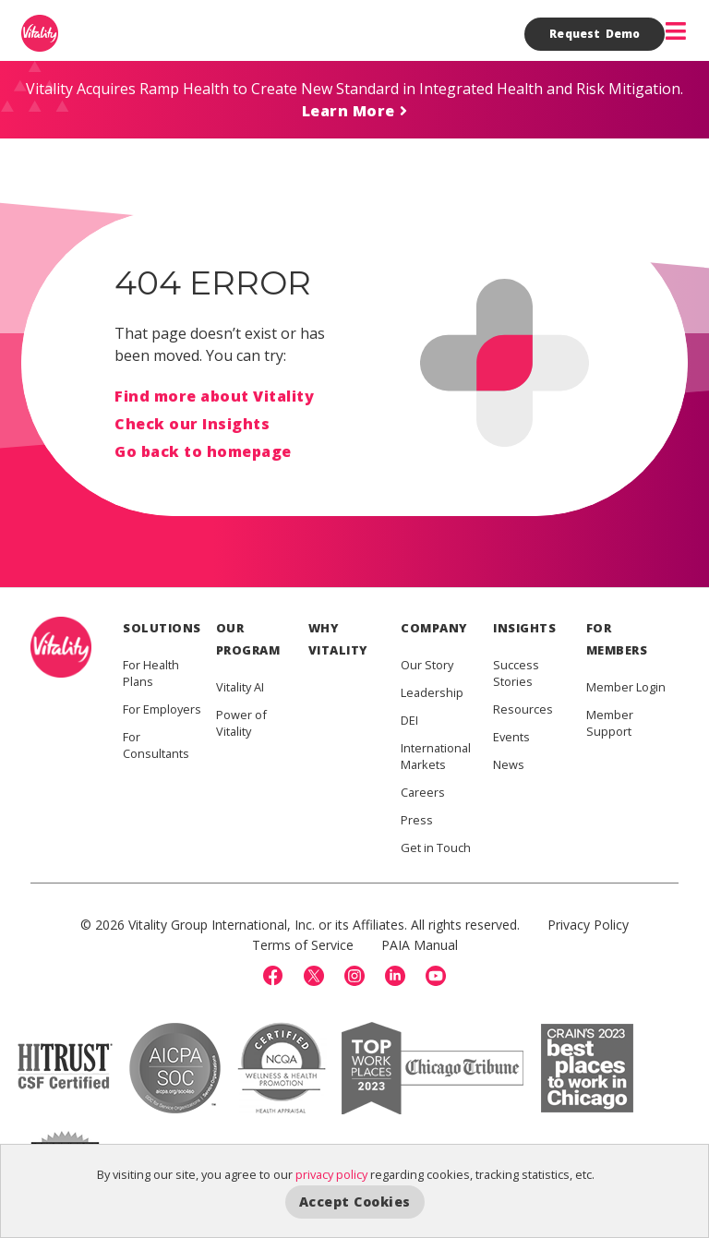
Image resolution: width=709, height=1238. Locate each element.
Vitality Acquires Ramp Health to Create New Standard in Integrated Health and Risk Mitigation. (354, 88)
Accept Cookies (355, 1201)
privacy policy (331, 1174)
